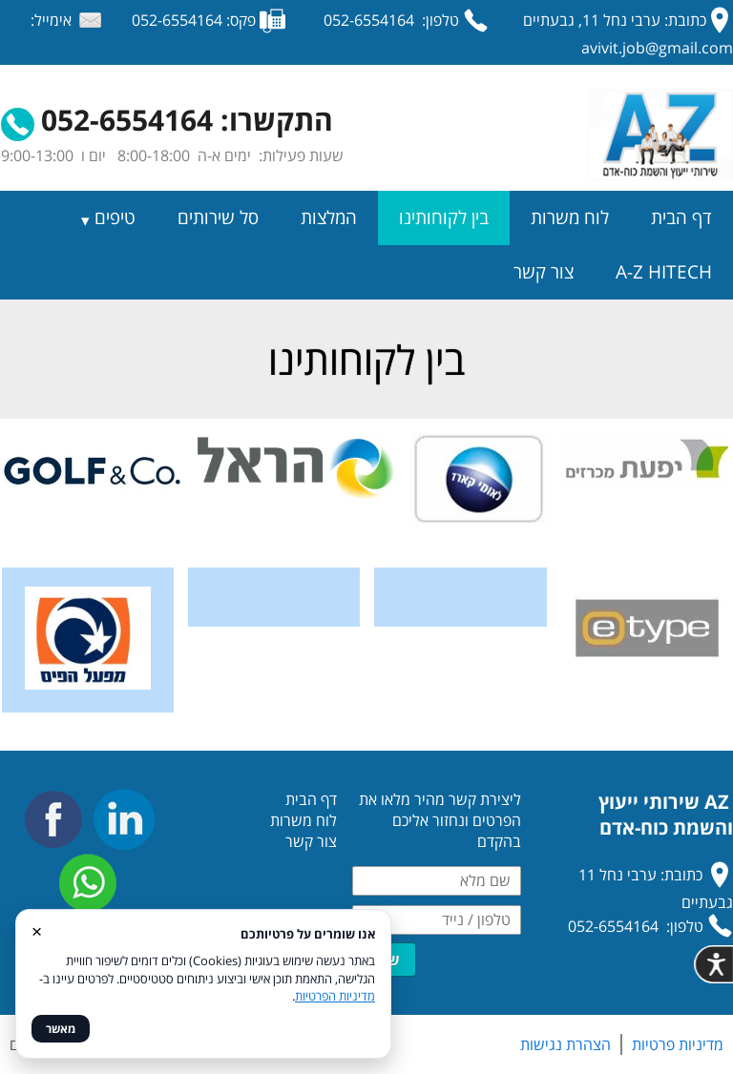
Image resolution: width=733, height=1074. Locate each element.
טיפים (115, 217)
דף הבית (681, 217)
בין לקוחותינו (444, 217)
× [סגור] (36, 930)
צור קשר (543, 271)
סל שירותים (218, 217)
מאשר (60, 1029)
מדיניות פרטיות (677, 1044)
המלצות (329, 217)
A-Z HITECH (664, 271)
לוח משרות (570, 217)
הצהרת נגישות (565, 1044)
